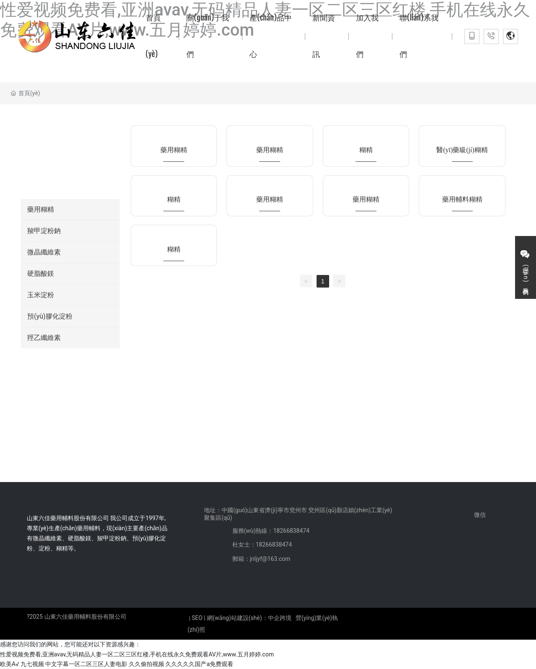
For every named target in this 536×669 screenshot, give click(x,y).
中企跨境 (279, 618)
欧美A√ (9, 664)
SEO (197, 618)
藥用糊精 (173, 149)
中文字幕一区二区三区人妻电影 (86, 664)
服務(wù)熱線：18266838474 (270, 530)
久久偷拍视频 (146, 664)
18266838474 (65, 391)
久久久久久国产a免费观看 (199, 664)
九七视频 (32, 664)
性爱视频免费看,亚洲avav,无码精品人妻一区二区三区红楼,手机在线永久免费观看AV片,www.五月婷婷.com (137, 654)
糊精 (366, 149)
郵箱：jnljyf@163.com (261, 558)
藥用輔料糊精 (462, 199)
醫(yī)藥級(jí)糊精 (462, 149)
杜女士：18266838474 (262, 544)
